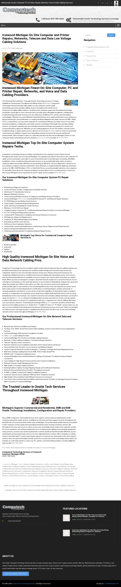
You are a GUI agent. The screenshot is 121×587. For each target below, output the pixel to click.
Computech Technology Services (24, 583)
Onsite (21, 473)
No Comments (17, 48)
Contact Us (90, 51)
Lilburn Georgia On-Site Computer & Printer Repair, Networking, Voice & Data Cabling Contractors (38, 485)
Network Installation (39, 471)
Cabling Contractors (36, 464)
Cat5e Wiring (64, 464)
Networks (15, 473)
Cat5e (10, 336)
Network (11, 469)
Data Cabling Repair (34, 466)
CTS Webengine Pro (111, 583)
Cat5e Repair (54, 464)
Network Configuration (23, 471)
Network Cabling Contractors (38, 469)
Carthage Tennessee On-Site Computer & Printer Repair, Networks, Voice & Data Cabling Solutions (41, 490)
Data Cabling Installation (17, 466)
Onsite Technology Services (49, 476)
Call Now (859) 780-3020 (16, 574)
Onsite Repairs (33, 476)
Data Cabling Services (49, 466)
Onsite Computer (31, 473)
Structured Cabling (67, 476)
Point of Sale (22, 199)
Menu (3, 25)
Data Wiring (62, 466)
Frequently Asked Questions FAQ (97, 47)
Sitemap (89, 65)
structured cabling (43, 138)
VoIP (49, 302)
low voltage (19, 298)
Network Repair (53, 471)
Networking (6, 473)
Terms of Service (92, 60)
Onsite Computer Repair (47, 473)
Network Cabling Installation (60, 469)
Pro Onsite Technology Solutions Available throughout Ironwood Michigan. (29, 448)
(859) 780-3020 (62, 138)
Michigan (47, 103)
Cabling (25, 464)
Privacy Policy (91, 56)
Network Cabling (21, 469)
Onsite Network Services (18, 476)
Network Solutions (66, 471)
